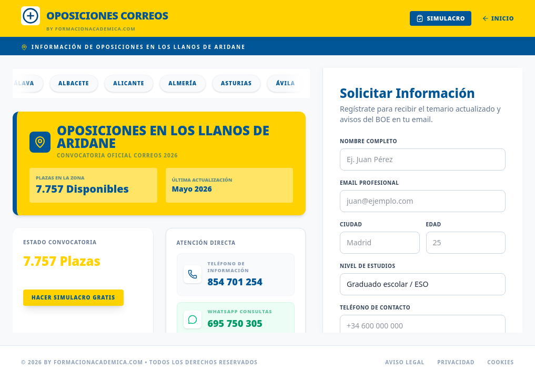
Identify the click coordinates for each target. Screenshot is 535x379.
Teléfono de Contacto (375, 307)
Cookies (500, 362)
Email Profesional (369, 182)
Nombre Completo (368, 141)
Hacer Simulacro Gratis (73, 297)
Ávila (288, 83)
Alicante (131, 83)
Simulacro (440, 18)
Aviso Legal (405, 362)
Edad (433, 224)
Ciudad (351, 224)
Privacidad (456, 362)
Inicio (498, 18)
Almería (185, 83)
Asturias (239, 83)
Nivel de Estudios (367, 266)
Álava (27, 83)
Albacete (77, 83)
